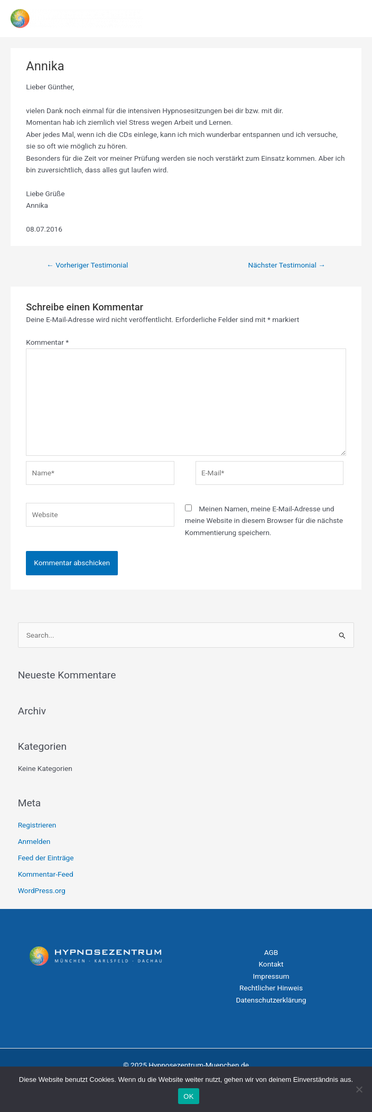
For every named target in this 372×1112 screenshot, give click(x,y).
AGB (271, 952)
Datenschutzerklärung (271, 1000)
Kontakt (270, 964)
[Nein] (359, 1089)
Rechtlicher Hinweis (271, 988)
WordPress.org (42, 890)
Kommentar (47, 342)
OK (188, 1096)
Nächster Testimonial (287, 265)
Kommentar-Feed (45, 874)
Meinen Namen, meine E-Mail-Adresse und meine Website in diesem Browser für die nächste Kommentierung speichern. (264, 520)
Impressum (271, 976)
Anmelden (34, 841)
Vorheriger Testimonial (87, 265)
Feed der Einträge (46, 857)
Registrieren (37, 825)
